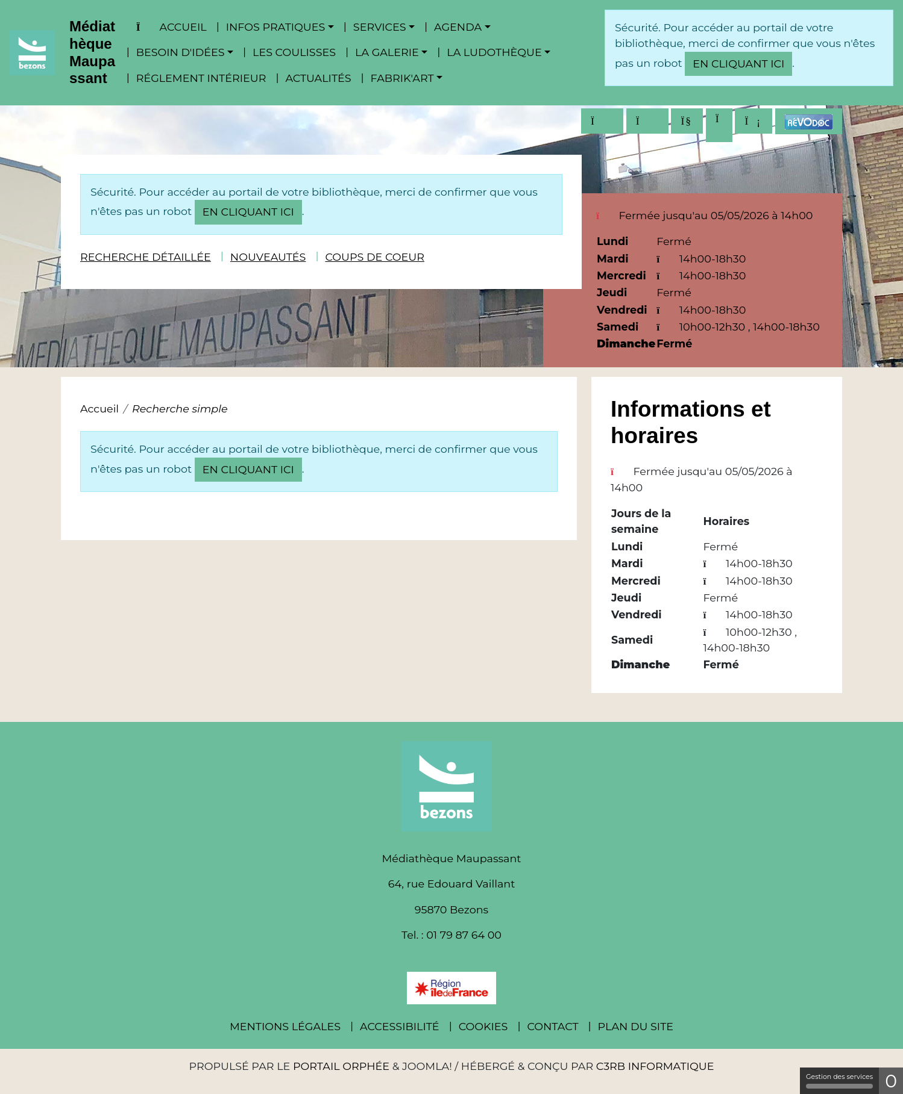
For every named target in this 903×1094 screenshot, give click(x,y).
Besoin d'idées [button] (180, 52)
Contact (552, 1026)
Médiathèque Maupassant (92, 52)
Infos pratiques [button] (276, 26)
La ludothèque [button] (494, 52)
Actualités (318, 78)
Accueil (171, 26)
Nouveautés (268, 256)
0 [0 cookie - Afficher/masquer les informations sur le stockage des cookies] (891, 1081)
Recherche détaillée (145, 256)
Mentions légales (285, 1026)
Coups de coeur (374, 256)
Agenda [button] (458, 26)
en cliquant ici (738, 63)
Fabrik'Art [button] (402, 78)
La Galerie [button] (387, 52)
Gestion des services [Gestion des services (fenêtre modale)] (839, 1080)
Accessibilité (399, 1026)
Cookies (483, 1026)
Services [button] (379, 26)
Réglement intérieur (201, 78)
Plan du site (635, 1026)
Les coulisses (294, 52)
